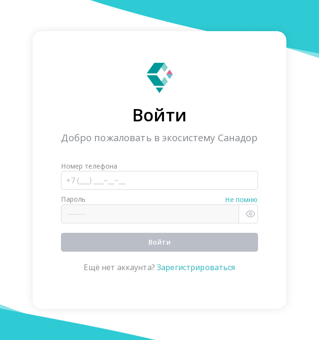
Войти (159, 242)
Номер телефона (89, 166)
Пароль (73, 199)
